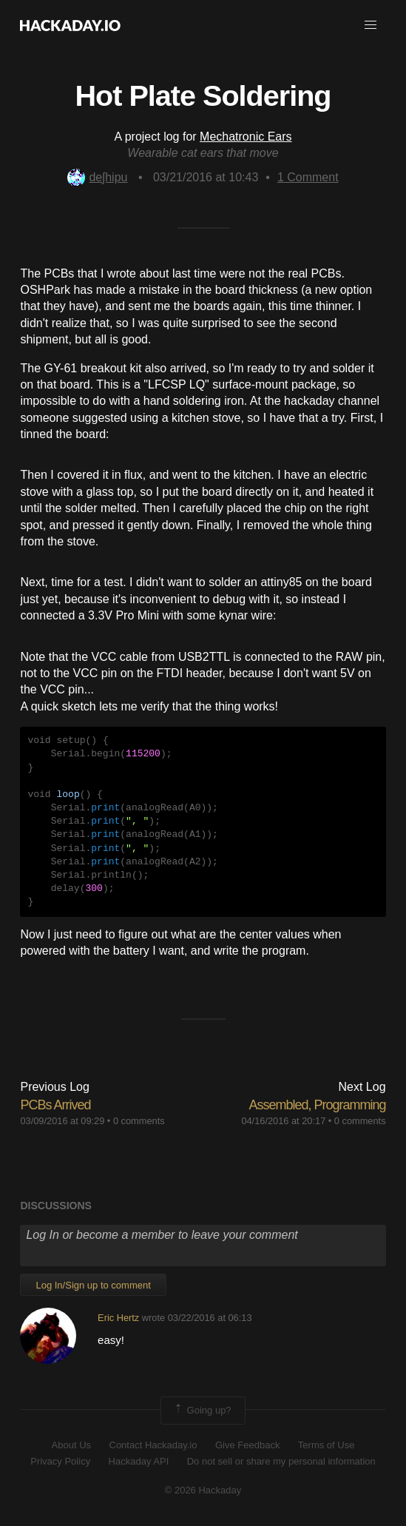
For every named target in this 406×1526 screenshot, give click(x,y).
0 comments (139, 1120)
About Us (71, 1445)
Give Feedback (247, 1445)
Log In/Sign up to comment (92, 1285)
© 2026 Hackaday (203, 1490)
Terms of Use (326, 1445)
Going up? (201, 1410)
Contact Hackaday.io (153, 1445)
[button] (370, 25)
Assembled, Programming (316, 1105)
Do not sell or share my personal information (281, 1461)
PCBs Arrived (55, 1105)
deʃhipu (97, 177)
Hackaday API (139, 1461)
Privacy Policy (60, 1461)
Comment (308, 177)
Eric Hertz (118, 1317)
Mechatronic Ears (246, 136)
